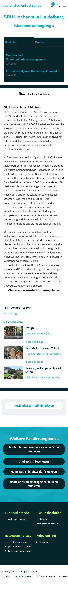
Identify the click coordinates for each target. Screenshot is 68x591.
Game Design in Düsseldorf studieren (34, 471)
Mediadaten (41, 519)
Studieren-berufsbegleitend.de (18, 551)
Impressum (6, 576)
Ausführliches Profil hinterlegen (34, 405)
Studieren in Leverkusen (34, 461)
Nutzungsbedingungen (46, 576)
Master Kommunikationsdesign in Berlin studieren (34, 449)
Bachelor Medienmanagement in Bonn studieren (34, 484)
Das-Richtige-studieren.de (16, 542)
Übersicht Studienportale (15, 519)
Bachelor (11, 42)
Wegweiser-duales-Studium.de (18, 546)
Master (39, 42)
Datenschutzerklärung (24, 576)
